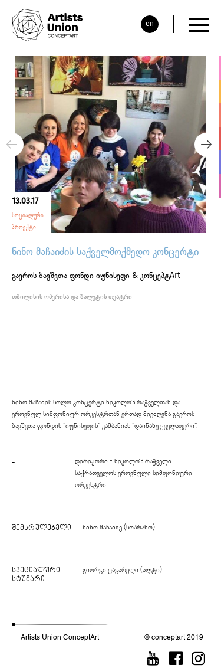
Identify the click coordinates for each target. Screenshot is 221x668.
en (150, 23)
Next (206, 144)
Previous (12, 144)
